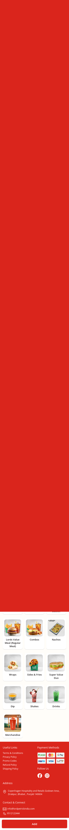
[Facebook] (40, 776)
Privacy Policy (10, 756)
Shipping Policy (10, 768)
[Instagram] (47, 776)
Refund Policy (10, 764)
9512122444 (11, 813)
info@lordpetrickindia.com (19, 808)
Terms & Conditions (13, 753)
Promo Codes (10, 760)
